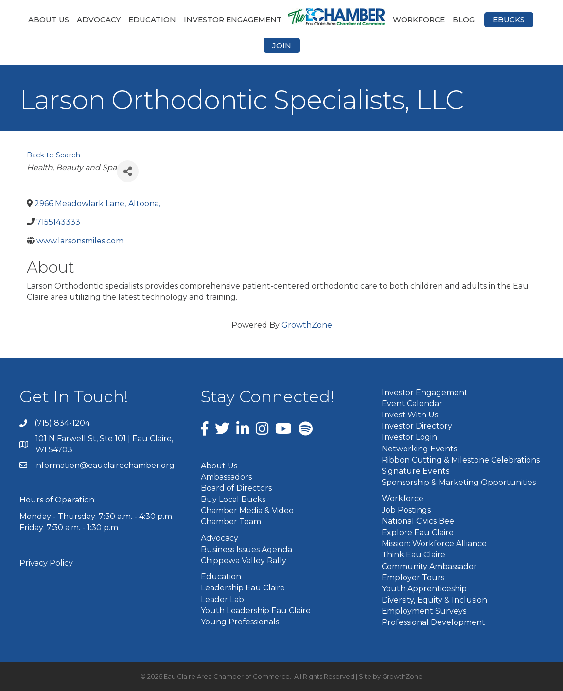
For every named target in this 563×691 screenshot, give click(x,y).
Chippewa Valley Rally (243, 560)
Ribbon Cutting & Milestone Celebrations (461, 460)
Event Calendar (412, 403)
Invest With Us (410, 414)
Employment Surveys (424, 611)
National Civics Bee (418, 521)
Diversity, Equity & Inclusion (434, 600)
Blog (464, 19)
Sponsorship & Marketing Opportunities (459, 482)
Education (152, 19)
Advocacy (99, 19)
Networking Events (419, 448)
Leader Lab (222, 599)
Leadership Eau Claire (243, 587)
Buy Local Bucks (233, 499)
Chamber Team (231, 521)
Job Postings (406, 510)
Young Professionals (240, 621)
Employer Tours (413, 577)
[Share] (128, 171)
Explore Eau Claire (418, 532)
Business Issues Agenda (246, 549)
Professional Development (433, 622)
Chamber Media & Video (247, 510)
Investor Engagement (233, 19)
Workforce (419, 19)
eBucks (509, 19)
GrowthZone (307, 324)
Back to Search (53, 155)
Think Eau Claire (413, 554)
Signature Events (415, 471)
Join (281, 45)
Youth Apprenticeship (424, 588)
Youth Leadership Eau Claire (256, 610)
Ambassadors (226, 477)
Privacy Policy (46, 563)
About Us (48, 19)
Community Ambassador (429, 566)
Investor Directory (417, 426)
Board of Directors (236, 488)
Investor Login (409, 437)
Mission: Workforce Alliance (434, 543)
